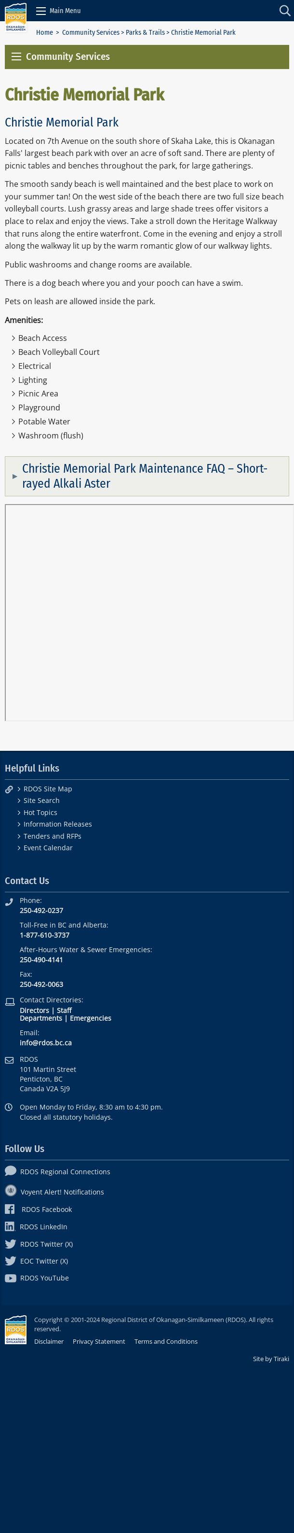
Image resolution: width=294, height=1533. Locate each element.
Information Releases (58, 824)
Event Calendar (48, 847)
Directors (34, 1010)
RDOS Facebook (38, 1209)
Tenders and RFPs (52, 836)
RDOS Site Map (48, 788)
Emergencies (90, 1018)
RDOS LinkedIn (36, 1226)
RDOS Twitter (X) (39, 1244)
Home (44, 32)
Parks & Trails (145, 32)
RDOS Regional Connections (57, 1171)
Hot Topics (40, 812)
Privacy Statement (99, 1341)
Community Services (91, 32)
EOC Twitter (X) (36, 1261)
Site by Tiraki (271, 1358)
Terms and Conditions (166, 1341)
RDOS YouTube (37, 1277)
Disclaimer (49, 1341)
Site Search (42, 800)
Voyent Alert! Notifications (54, 1191)
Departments (41, 1018)
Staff (64, 1010)
